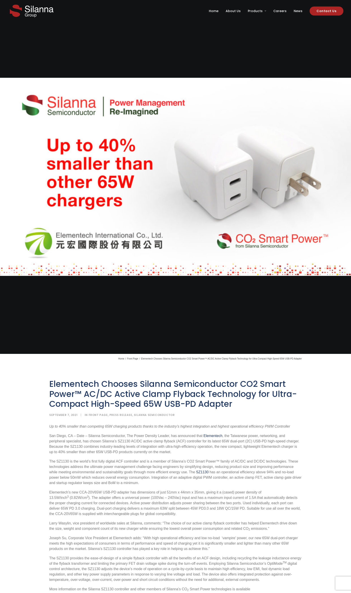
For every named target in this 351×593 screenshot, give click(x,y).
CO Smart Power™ (130, 574)
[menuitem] (215, 11)
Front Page (132, 287)
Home (213, 11)
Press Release (120, 344)
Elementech (213, 364)
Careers (280, 11)
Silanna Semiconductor (154, 344)
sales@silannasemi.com (147, 523)
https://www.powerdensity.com (77, 523)
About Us (233, 11)
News (298, 11)
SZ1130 (202, 401)
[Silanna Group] (32, 11)
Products (257, 11)
